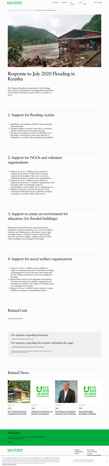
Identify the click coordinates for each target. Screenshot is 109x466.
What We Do (64, 2)
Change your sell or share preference (9, 464)
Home (9, 10)
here (47, 457)
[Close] (106, 460)
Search (96, 2)
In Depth (84, 3)
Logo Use (89, 453)
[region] (54, 461)
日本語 (100, 2)
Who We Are (56, 2)
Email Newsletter (79, 451)
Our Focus (21, 10)
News (80, 2)
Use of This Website (92, 451)
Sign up (10, 442)
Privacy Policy (90, 450)
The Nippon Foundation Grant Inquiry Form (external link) (28, 347)
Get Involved (72, 3)
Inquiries (77, 453)
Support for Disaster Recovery (15, 318)
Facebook (77, 450)
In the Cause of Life (29, 10)
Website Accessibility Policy (94, 455)
